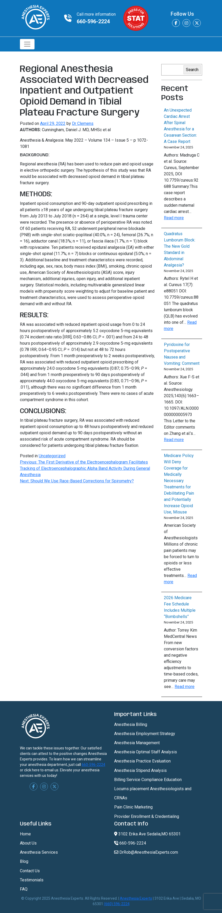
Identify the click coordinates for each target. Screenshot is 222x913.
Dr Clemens (82, 123)
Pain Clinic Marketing (133, 807)
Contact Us (30, 870)
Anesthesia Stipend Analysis (140, 770)
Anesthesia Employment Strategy (144, 733)
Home (25, 833)
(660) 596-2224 (117, 904)
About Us (28, 843)
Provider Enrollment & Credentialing (146, 816)
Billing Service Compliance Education (148, 779)
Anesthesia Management (137, 742)
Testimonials (31, 879)
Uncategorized (52, 455)
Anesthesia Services (39, 852)
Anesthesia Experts (136, 898)
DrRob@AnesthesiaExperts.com (146, 852)
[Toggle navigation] (27, 44)
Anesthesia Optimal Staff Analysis (145, 751)
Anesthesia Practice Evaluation (142, 761)
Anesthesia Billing (130, 724)
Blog (24, 861)
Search (192, 69)
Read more (174, 217)
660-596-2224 (93, 21)
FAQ (23, 889)
